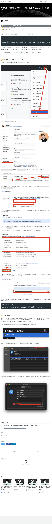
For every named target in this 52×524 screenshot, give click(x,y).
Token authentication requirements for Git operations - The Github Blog (22, 440)
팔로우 (12, 22)
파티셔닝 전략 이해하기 (19, 502)
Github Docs (22, 57)
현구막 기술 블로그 (8, 1)
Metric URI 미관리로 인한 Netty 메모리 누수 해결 (6, 503)
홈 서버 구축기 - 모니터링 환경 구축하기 (31, 502)
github (6, 447)
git (9, 447)
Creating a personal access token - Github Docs (16, 443)
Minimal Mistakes (17, 521)
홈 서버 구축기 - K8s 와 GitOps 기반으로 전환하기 (45, 503)
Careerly (27, 519)
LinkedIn (22, 519)
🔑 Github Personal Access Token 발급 (10, 29)
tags (45, 1)
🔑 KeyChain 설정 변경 (6, 31)
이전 (13, 467)
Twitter (11, 519)
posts (39, 1)
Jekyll (12, 521)
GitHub (6, 519)
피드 (31, 519)
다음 (38, 467)
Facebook (16, 519)
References (4, 33)
